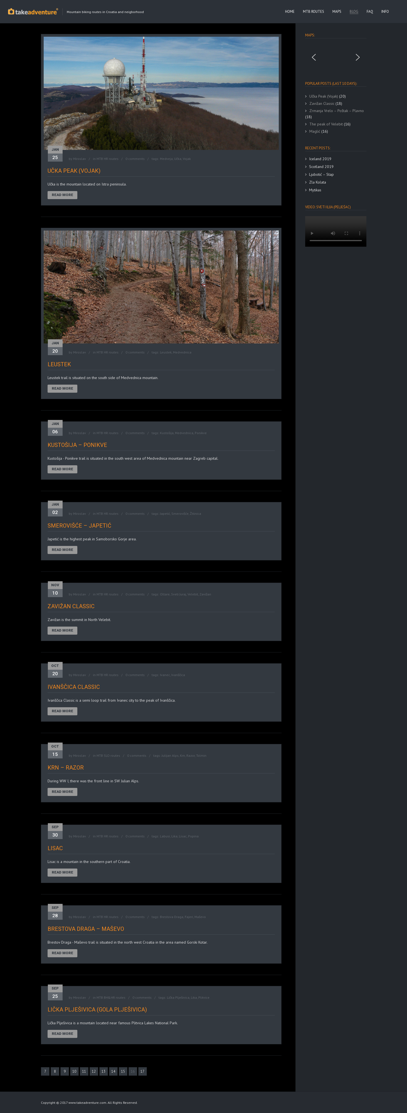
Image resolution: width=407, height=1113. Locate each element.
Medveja (166, 159)
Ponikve (201, 433)
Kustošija (167, 433)
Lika (174, 836)
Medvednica (182, 352)
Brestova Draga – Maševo (86, 929)
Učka (177, 159)
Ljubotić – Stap (321, 174)
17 (142, 1071)
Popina (193, 836)
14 (113, 1071)
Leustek (166, 352)
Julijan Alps (170, 755)
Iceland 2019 (320, 158)
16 (133, 1071)
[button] (313, 57)
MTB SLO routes (108, 755)
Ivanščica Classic (74, 687)
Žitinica (195, 513)
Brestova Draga (171, 917)
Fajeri (189, 917)
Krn (182, 755)
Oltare (165, 594)
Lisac (183, 836)
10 (74, 1071)
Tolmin (201, 755)
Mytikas (315, 189)
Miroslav (79, 159)
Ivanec (165, 675)
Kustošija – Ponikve (77, 445)
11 (84, 1071)
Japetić (165, 513)
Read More (62, 195)
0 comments (135, 159)
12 (94, 1071)
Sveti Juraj (178, 594)
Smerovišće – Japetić (79, 525)
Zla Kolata (317, 182)
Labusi (165, 836)
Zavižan (205, 594)
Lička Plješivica (178, 997)
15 (123, 1071)
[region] (335, 57)
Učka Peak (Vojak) (74, 170)
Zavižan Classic (71, 606)
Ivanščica (178, 675)
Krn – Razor (66, 767)
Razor (190, 755)
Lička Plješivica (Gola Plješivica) (97, 1009)
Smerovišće (180, 513)
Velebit (193, 594)
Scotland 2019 (321, 166)
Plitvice (203, 997)
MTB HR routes (108, 159)
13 (103, 1071)
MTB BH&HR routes (111, 997)
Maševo (200, 917)
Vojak (187, 159)
